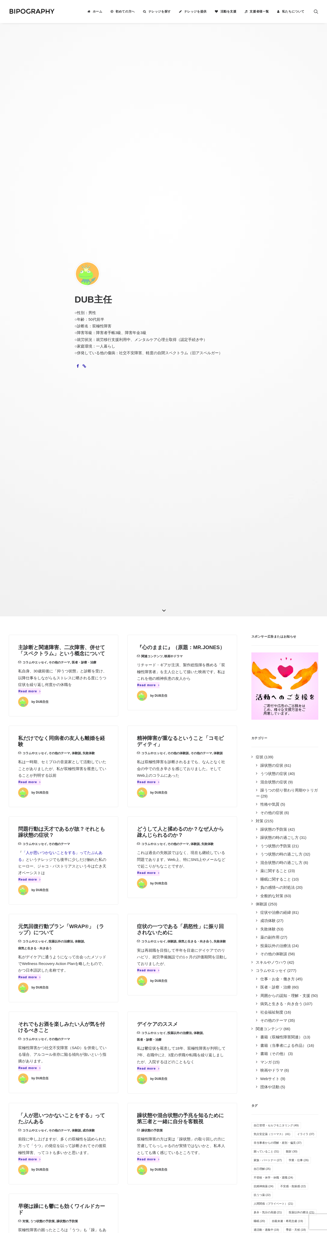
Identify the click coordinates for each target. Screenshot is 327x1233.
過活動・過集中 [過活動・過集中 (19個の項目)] (266, 791)
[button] (316, 11)
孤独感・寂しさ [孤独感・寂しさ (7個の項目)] (291, 938)
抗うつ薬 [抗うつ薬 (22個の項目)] (262, 756)
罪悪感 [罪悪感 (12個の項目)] (261, 878)
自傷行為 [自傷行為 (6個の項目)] (278, 965)
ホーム (97, 11)
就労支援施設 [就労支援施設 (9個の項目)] (289, 912)
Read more (29, 252)
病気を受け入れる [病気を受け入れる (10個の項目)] (297, 904)
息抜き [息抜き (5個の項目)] (260, 991)
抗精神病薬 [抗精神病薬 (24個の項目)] (264, 747)
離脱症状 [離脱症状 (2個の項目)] (295, 1017)
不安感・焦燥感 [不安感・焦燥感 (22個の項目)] (293, 747)
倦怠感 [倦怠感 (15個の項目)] (261, 817)
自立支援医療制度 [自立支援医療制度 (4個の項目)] (267, 1008)
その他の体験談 (178, 314)
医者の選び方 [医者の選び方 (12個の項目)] (286, 878)
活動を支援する (181, 1081)
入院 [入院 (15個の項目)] (280, 817)
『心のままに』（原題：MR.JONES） (181, 209)
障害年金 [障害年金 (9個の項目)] (261, 921)
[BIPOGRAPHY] (32, 11)
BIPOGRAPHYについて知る (192, 1074)
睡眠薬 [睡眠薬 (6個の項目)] (260, 973)
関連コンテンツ (152, 217)
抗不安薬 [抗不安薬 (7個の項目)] (286, 947)
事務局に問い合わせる (187, 1108)
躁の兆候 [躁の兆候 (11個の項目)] (262, 895)
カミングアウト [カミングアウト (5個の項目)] (302, 982)
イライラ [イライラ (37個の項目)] (305, 695)
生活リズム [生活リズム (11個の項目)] (285, 886)
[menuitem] (95, 11)
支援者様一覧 (259, 11)
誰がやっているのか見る (189, 1101)
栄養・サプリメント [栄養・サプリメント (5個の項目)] (268, 999)
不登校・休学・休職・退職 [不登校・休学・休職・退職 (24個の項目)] (273, 738)
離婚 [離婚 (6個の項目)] (295, 973)
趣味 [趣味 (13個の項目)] (300, 851)
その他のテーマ (59, 224)
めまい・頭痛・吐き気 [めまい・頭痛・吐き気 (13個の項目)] (271, 851)
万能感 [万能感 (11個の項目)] (261, 886)
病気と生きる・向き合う (35, 509)
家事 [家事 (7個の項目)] (259, 965)
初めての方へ (125, 11)
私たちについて (293, 11)
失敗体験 (89, 314)
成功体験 (89, 692)
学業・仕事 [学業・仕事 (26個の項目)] (299, 721)
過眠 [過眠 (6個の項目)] (278, 973)
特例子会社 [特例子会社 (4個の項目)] (299, 999)
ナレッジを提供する (185, 1068)
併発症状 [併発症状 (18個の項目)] (262, 799)
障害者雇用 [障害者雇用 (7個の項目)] (291, 956)
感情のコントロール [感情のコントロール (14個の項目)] (269, 825)
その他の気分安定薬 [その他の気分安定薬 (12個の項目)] (287, 869)
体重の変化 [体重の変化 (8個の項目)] (263, 930)
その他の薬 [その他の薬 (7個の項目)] (263, 947)
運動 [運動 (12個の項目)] (259, 869)
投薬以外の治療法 (61, 503)
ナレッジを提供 (195, 11)
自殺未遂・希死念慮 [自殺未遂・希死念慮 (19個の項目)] (287, 782)
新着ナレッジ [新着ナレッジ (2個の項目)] (297, 1008)
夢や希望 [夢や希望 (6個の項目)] (300, 965)
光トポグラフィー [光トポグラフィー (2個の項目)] (267, 1017)
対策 (25, 782)
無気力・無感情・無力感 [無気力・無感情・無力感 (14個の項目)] (272, 834)
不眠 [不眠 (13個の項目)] (259, 860)
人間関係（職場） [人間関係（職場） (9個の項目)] (289, 921)
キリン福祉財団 (107, 1124)
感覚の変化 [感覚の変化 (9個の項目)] (263, 912)
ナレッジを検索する (185, 1061)
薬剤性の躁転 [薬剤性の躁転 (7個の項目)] (264, 956)
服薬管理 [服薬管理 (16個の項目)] (298, 808)
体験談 (76, 314)
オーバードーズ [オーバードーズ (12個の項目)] (284, 860)
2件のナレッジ (64, 1068)
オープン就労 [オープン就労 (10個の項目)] (265, 904)
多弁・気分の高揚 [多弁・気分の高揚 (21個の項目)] (268, 773)
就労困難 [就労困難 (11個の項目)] (286, 895)
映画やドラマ (173, 217)
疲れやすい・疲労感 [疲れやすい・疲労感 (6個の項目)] (268, 982)
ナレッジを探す (159, 11)
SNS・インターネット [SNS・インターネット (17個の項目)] (294, 799)
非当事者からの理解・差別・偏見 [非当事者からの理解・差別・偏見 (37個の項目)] (278, 704)
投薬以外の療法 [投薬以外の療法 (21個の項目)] (301, 773)
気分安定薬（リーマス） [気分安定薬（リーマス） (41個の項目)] (272, 695)
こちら (141, 1175)
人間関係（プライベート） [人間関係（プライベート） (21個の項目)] (273, 765)
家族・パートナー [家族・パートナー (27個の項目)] (268, 721)
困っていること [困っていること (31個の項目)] (266, 712)
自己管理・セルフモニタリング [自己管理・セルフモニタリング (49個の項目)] (276, 686)
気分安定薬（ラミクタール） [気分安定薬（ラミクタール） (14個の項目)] (275, 843)
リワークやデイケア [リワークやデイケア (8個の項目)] (293, 930)
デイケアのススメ (157, 585)
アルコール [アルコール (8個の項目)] (263, 938)
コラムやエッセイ (34, 224)
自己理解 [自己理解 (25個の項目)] (262, 730)
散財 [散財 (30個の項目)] (291, 712)
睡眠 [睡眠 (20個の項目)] (259, 782)
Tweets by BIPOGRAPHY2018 (268, 1059)
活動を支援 (228, 11)
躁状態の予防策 (152, 692)
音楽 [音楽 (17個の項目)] (277, 808)
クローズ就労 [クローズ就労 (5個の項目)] (283, 991)
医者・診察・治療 (84, 224)
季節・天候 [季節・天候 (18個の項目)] (296, 791)
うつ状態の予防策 (42, 782)
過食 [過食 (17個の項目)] (259, 808)
